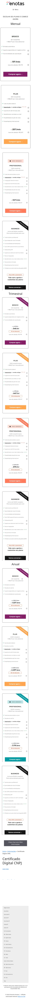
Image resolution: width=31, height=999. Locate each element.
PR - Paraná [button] (6, 941)
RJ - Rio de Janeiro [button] (7, 931)
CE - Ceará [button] (6, 957)
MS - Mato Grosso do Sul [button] (8, 964)
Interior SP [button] (6, 927)
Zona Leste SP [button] (6, 914)
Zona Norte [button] (6, 911)
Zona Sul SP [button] (6, 917)
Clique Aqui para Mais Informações (15, 843)
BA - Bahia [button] (6, 954)
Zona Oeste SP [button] (7, 921)
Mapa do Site (21, 996)
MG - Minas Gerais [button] (7, 934)
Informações (12, 851)
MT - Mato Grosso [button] (7, 967)
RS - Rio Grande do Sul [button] (8, 947)
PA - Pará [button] (5, 977)
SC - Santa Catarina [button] (7, 944)
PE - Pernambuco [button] (7, 951)
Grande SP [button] (6, 924)
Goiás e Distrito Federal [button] (8, 961)
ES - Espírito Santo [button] (7, 937)
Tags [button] (5, 981)
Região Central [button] (7, 907)
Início (4, 851)
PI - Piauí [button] (5, 971)
